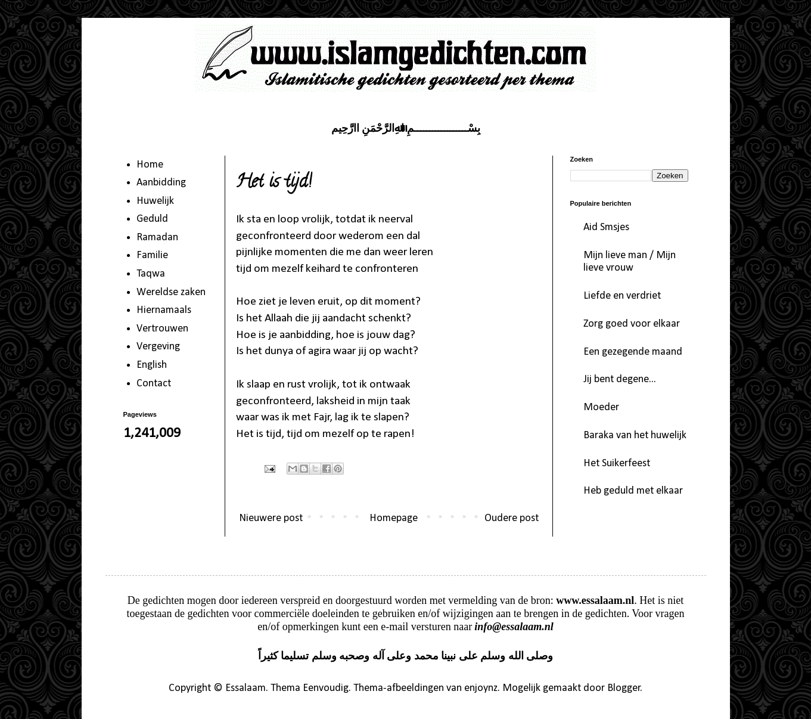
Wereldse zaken (171, 292)
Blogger (624, 688)
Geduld (152, 219)
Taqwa (150, 274)
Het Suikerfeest (616, 463)
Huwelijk (155, 201)
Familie (152, 255)
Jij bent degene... (619, 379)
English (151, 365)
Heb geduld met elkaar (633, 491)
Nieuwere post (271, 518)
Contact (153, 383)
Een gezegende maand (632, 352)
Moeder (601, 407)
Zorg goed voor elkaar (631, 324)
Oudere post (511, 518)
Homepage (393, 518)
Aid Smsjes (606, 227)
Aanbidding (161, 182)
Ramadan (157, 237)
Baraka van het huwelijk (634, 435)
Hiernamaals (163, 310)
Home (149, 165)
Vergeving (158, 346)
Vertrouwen (162, 328)
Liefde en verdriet (622, 296)
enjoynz (481, 688)
